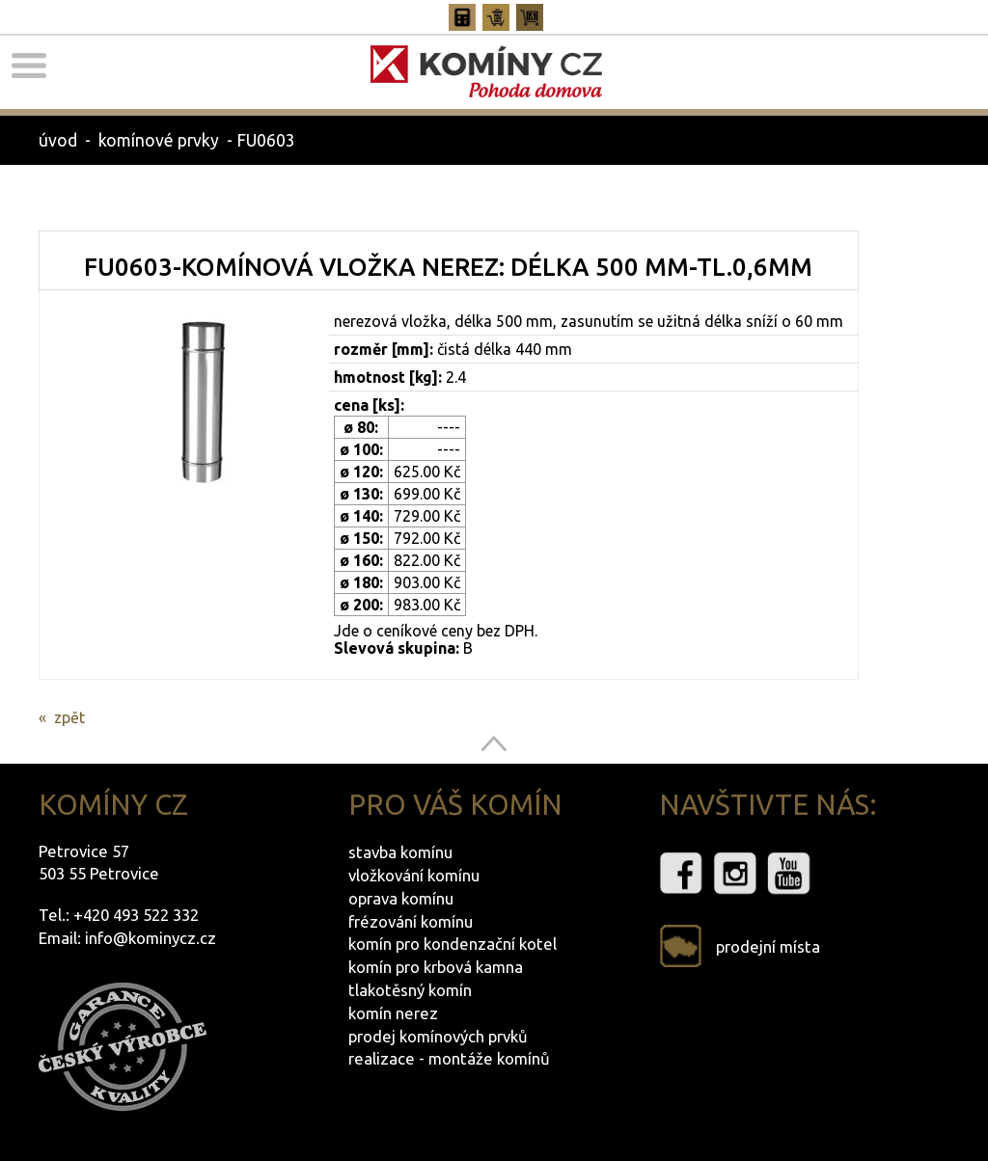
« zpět (62, 717)
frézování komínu (410, 921)
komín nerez (393, 1013)
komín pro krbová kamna (435, 967)
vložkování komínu (414, 875)
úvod (58, 140)
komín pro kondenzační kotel (452, 943)
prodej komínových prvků (438, 1036)
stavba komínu (400, 852)
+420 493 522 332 (136, 914)
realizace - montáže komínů (449, 1058)
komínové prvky (158, 140)
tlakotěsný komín (410, 990)
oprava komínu (400, 898)
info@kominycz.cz (150, 938)
